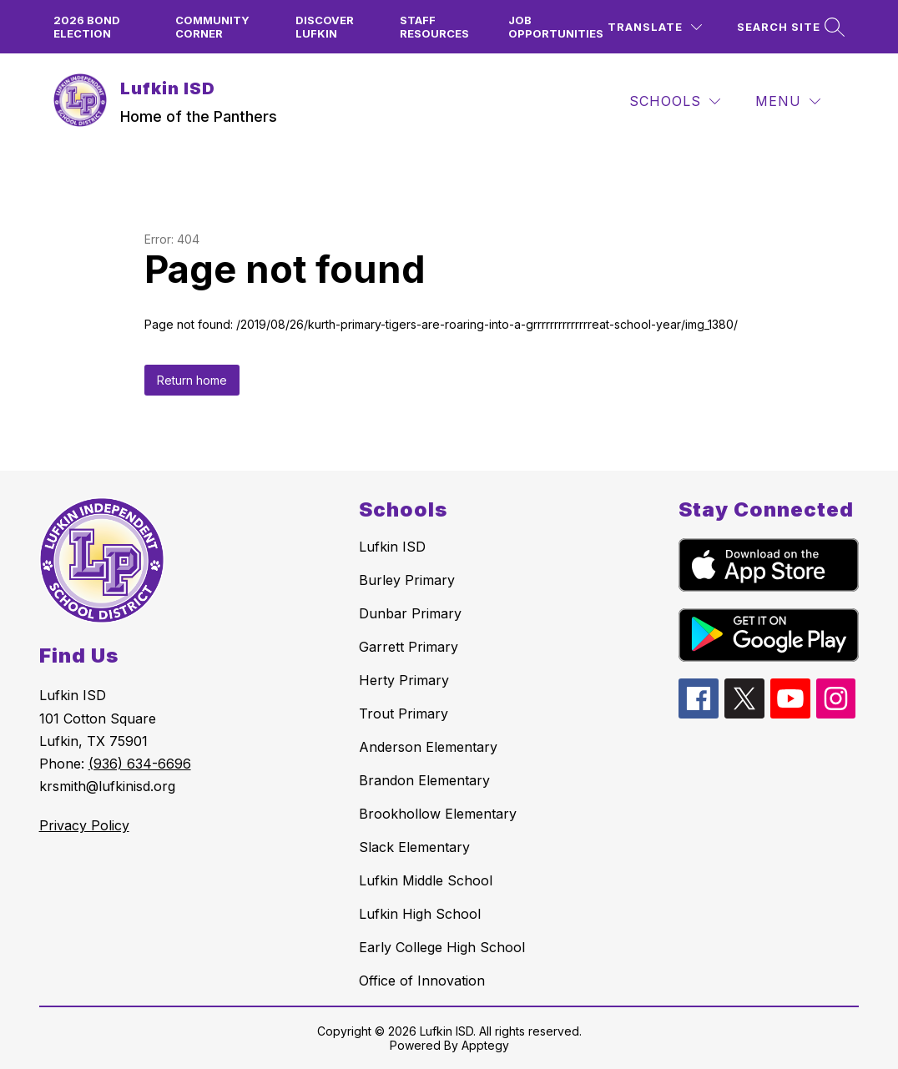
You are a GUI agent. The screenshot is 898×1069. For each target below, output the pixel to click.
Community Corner (212, 26)
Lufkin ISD (392, 546)
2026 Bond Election (86, 26)
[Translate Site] (654, 27)
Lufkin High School (420, 913)
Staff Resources (434, 26)
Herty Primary (404, 680)
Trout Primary (403, 713)
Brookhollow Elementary (438, 813)
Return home (192, 380)
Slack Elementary (414, 847)
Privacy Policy (84, 825)
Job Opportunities (555, 26)
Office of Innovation (422, 980)
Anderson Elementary (428, 747)
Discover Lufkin (324, 26)
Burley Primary (407, 580)
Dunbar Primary (410, 613)
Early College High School (442, 947)
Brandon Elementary (424, 780)
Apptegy (485, 1045)
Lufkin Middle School (425, 880)
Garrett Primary (408, 646)
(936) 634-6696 (139, 763)
